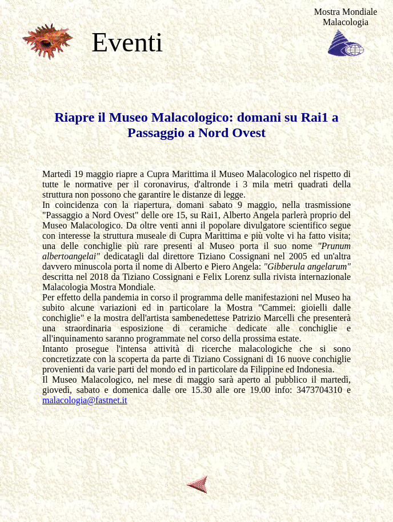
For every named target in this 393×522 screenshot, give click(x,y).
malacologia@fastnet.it (84, 400)
